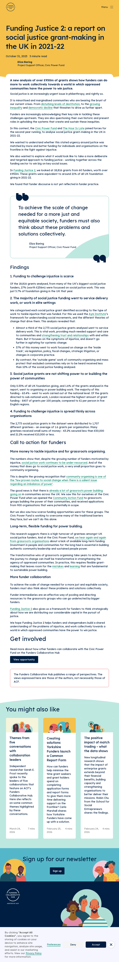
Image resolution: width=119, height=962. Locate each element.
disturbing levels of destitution (60, 104)
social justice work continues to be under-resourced (54, 462)
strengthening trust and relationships (65, 335)
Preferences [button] (54, 944)
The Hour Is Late (73, 128)
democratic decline (40, 107)
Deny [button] (73, 944)
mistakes (58, 566)
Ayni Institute (97, 314)
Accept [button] (96, 944)
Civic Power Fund (46, 128)
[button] (111, 944)
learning (75, 566)
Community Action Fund (68, 498)
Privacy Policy (34, 953)
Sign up (57, 870)
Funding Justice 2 (24, 170)
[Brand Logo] (10, 7)
